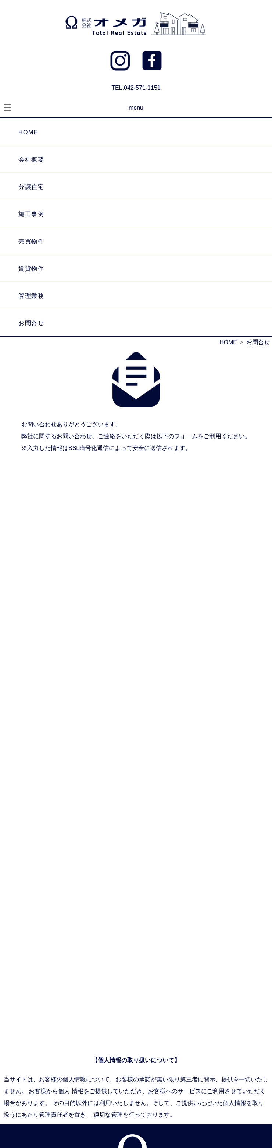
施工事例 (31, 214)
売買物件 (31, 241)
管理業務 (31, 296)
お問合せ (31, 323)
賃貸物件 (31, 268)
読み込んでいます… (136, 752)
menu (136, 108)
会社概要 (31, 159)
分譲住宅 (31, 187)
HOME (28, 132)
